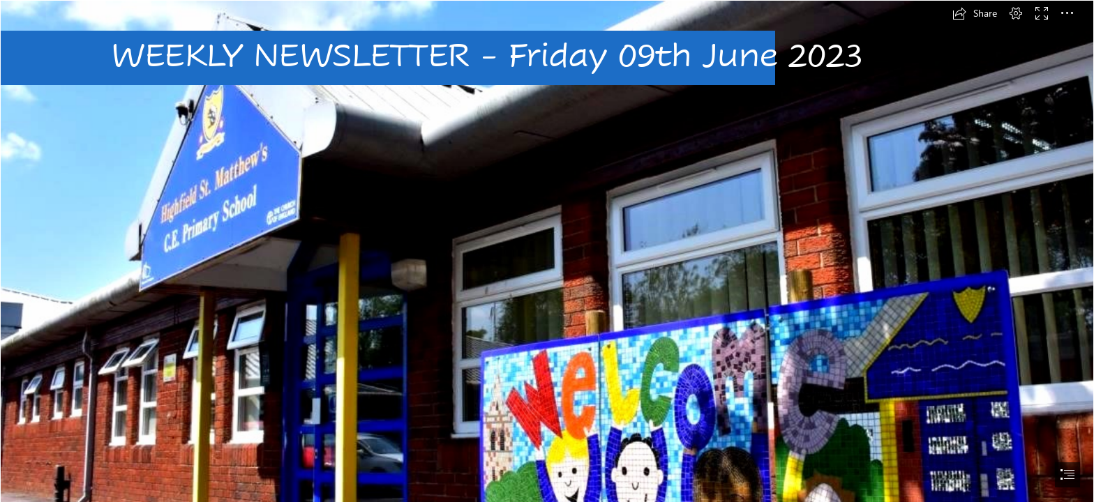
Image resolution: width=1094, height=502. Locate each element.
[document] (547, 251)
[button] (975, 13)
